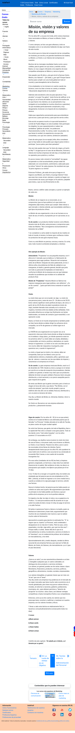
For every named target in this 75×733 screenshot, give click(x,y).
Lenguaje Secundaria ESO (6, 150)
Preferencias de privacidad (11, 717)
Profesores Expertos (9, 715)
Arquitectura (6, 172)
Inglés (7, 27)
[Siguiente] (63, 660)
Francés (5, 31)
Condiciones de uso (41, 721)
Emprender (6, 77)
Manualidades (7, 68)
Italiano (5, 41)
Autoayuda (6, 70)
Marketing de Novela (39, 14)
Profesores (29, 5)
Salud (4, 104)
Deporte (5, 106)
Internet (5, 66)
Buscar (67, 21)
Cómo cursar (43, 3)
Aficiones (5, 102)
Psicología (6, 122)
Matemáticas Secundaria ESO (7, 140)
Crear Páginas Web (6, 52)
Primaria (5, 129)
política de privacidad (52, 721)
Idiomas (5, 24)
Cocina (4, 88)
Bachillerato (6, 154)
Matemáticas (7, 95)
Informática (6, 48)
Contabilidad (6, 82)
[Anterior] (44, 660)
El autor (49, 673)
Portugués (6, 45)
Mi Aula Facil (68, 3)
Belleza (4, 116)
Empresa (5, 72)
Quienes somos (7, 710)
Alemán (5, 36)
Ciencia (5, 90)
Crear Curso (38, 5)
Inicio (4, 10)
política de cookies (64, 721)
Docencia (5, 112)
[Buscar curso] (44, 21)
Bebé (4, 120)
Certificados (6, 712)
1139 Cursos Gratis (27, 3)
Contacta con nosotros (35, 712)
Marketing (5, 86)
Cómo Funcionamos (9, 708)
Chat (36, 3)
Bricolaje (5, 118)
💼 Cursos (39, 12)
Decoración (6, 114)
